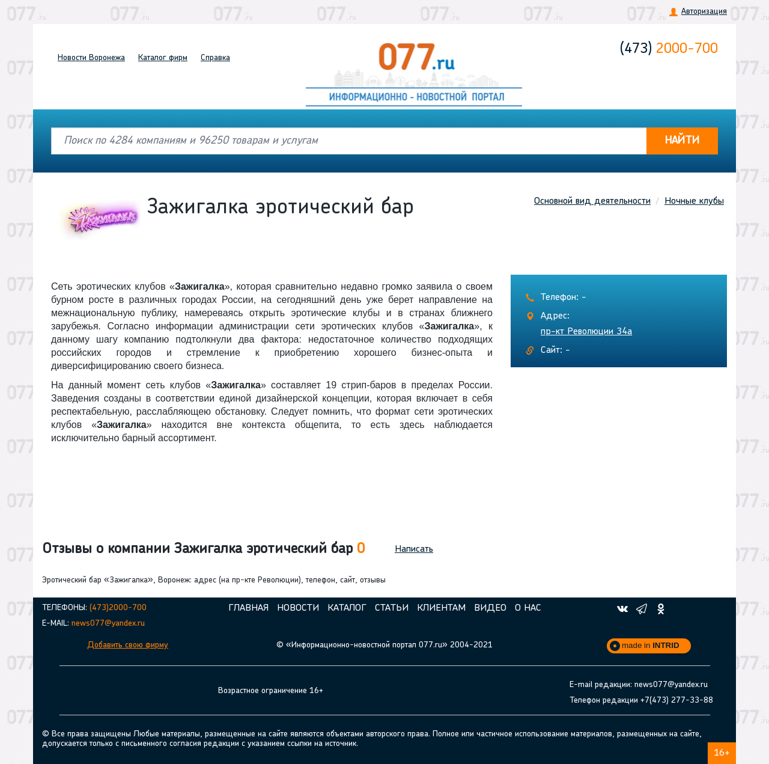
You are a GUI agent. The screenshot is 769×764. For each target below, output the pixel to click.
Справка (215, 58)
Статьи (392, 608)
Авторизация (704, 11)
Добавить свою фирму (127, 645)
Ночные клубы (694, 201)
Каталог (162, 58)
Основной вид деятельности (592, 201)
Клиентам (441, 608)
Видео (490, 608)
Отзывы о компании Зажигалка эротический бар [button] (203, 549)
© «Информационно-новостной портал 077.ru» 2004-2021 (384, 645)
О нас (528, 608)
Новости (91, 58)
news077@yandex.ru (108, 623)
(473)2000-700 (118, 608)
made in (650, 645)
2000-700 (669, 49)
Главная (248, 608)
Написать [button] (414, 549)
